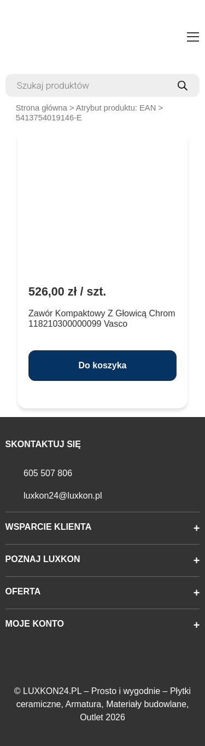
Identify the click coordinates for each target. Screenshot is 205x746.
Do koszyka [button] (102, 365)
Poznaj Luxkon (42, 559)
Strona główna (41, 107)
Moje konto (34, 623)
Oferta (23, 591)
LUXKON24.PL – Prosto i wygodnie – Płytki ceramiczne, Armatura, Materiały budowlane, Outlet (103, 704)
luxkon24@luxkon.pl (63, 495)
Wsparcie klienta (48, 526)
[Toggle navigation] (193, 38)
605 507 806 (48, 473)
